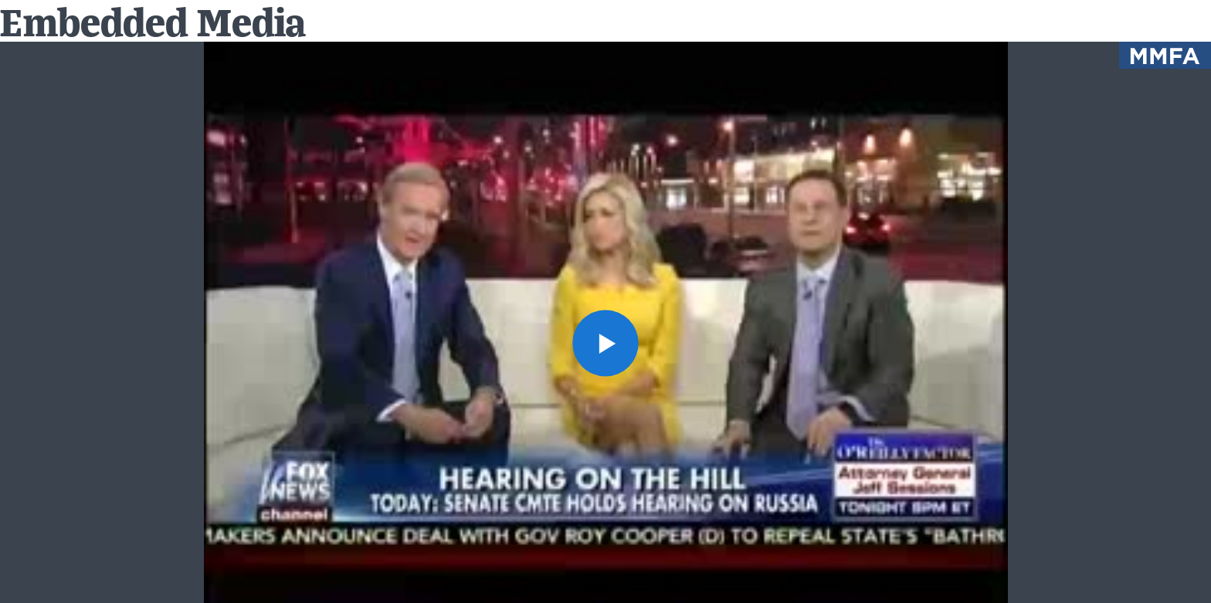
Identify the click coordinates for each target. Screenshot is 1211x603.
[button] (605, 343)
